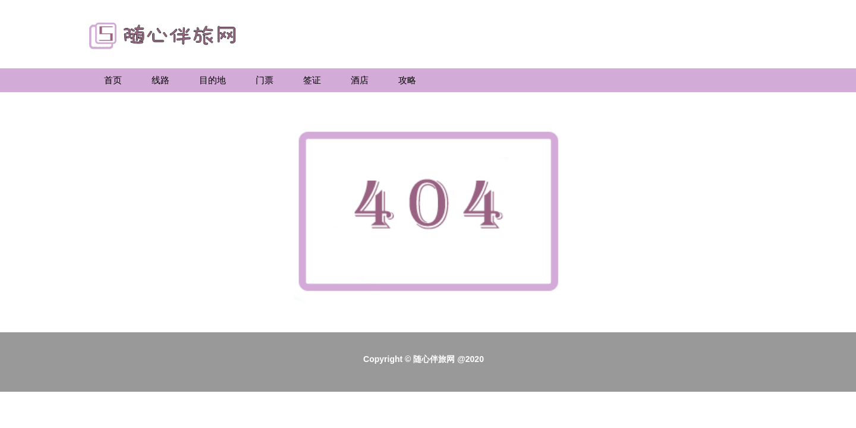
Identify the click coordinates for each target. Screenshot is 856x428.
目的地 (212, 80)
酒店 (360, 80)
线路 (160, 80)
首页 (113, 80)
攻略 (407, 80)
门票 (264, 80)
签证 (312, 80)
